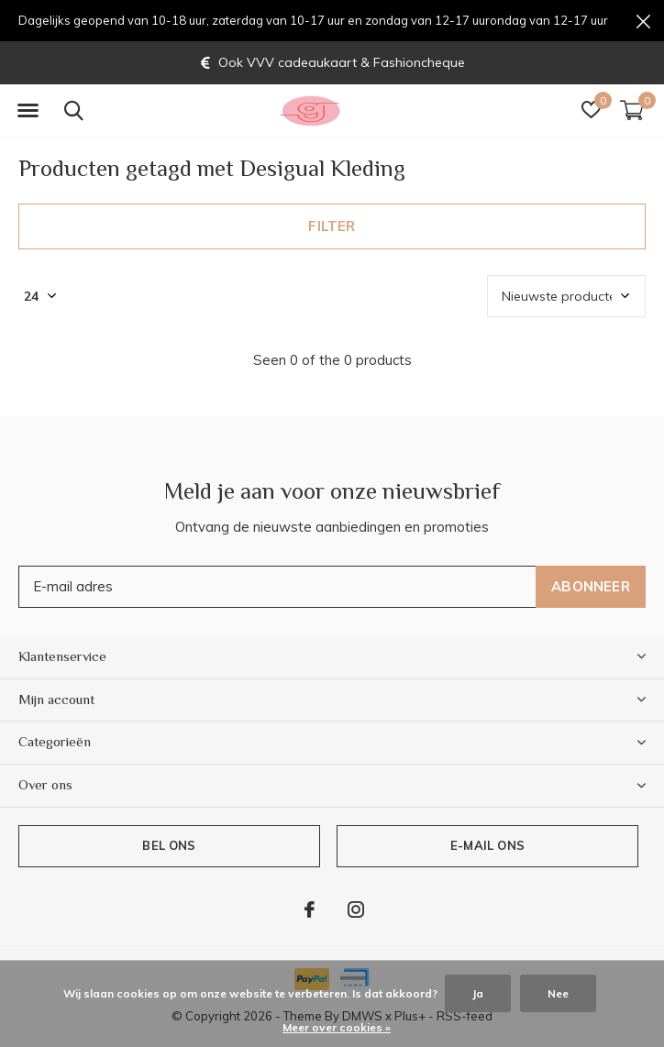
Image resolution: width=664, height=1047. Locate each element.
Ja (477, 993)
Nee (558, 993)
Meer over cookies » (336, 1027)
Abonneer (590, 586)
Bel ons (168, 845)
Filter (331, 226)
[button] (27, 111)
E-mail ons (487, 845)
